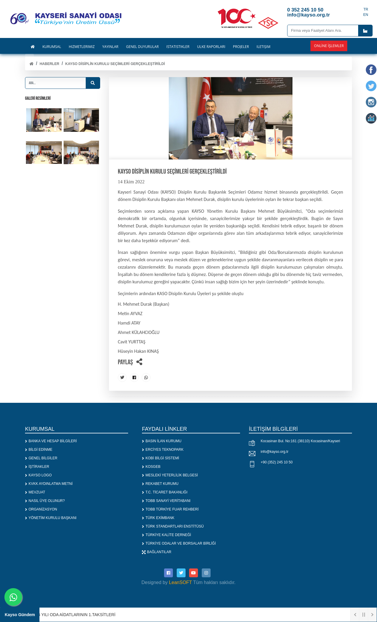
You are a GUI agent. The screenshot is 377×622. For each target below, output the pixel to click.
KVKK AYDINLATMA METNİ (49, 484)
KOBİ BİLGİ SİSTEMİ (160, 458)
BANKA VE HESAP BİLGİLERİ (51, 441)
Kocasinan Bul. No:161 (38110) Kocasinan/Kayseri (300, 441)
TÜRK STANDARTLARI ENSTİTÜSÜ (173, 526)
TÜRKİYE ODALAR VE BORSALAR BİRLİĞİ (179, 543)
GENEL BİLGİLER (41, 458)
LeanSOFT (180, 582)
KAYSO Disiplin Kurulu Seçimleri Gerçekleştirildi (115, 64)
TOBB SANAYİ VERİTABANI (166, 501)
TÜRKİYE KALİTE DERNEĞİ (166, 535)
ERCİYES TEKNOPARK (162, 450)
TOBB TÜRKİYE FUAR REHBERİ (170, 509)
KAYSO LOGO (38, 475)
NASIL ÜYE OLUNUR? (45, 501)
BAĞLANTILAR (156, 552)
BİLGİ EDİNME (38, 450)
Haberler (49, 64)
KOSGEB (151, 467)
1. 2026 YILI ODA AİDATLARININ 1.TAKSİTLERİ (71, 614)
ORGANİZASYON (41, 509)
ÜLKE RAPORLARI (211, 47)
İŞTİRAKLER (37, 467)
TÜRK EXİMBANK (158, 518)
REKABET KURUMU (160, 484)
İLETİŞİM (263, 47)
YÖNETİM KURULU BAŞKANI (51, 518)
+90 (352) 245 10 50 (276, 462)
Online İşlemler (329, 45)
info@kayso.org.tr (274, 452)
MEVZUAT (35, 492)
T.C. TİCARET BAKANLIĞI (164, 492)
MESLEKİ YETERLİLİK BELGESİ (170, 475)
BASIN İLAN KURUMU (161, 441)
